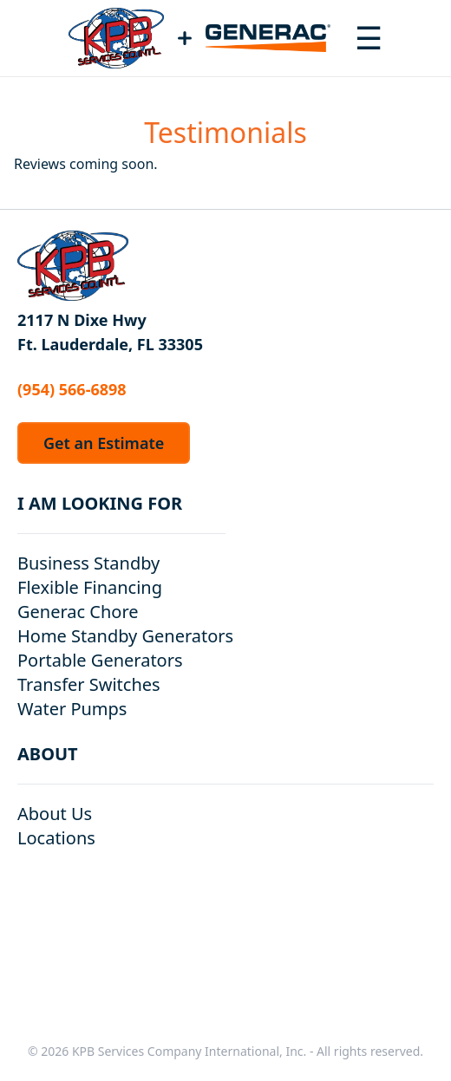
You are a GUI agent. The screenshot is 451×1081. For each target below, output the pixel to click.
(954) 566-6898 (72, 389)
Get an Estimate (103, 443)
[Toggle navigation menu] (368, 38)
